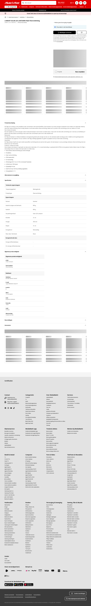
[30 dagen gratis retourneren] (11, 439)
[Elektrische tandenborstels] (52, 533)
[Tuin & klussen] (28, 419)
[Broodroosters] (28, 551)
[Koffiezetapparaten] (29, 513)
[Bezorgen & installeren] (10, 433)
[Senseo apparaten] (29, 521)
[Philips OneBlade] (50, 539)
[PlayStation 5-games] (71, 525)
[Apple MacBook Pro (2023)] (31, 485)
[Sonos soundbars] (8, 481)
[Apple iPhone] (70, 461)
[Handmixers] (28, 545)
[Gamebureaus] (70, 511)
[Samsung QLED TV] (9, 463)
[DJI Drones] (48, 465)
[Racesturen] (69, 507)
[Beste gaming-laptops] (51, 437)
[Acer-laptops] (28, 481)
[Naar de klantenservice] (10, 447)
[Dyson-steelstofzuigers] (10, 523)
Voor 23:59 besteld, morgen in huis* (68, 10)
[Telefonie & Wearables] (30, 409)
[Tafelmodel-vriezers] (29, 535)
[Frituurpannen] (28, 509)
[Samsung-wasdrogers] (9, 539)
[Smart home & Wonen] (30, 411)
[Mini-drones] (49, 467)
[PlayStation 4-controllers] (72, 515)
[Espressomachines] (29, 515)
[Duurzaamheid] (49, 401)
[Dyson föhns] (49, 525)
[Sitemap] (48, 425)
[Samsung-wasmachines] (10, 533)
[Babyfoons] (48, 527)
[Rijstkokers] (27, 547)
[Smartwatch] (70, 477)
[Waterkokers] (28, 527)
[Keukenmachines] (29, 539)
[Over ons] (48, 407)
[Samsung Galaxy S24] (72, 489)
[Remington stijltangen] (51, 517)
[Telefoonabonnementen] (72, 397)
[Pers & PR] (48, 423)
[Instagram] (8, 408)
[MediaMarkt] (12, 3)
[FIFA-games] (69, 505)
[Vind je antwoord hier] (12, 399)
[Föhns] (47, 507)
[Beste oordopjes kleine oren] (52, 451)
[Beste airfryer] (49, 441)
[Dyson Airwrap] (49, 505)
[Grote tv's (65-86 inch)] (9, 495)
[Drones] (48, 463)
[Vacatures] (48, 415)
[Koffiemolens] (28, 523)
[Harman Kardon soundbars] (10, 483)
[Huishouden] (28, 407)
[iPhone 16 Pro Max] (71, 469)
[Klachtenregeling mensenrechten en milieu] (55, 421)
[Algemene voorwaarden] (9, 594)
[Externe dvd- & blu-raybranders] (32, 487)
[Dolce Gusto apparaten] (30, 517)
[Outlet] (47, 409)
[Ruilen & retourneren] (9, 437)
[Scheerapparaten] (50, 509)
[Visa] (46, 571)
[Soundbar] (7, 477)
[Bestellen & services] (9, 431)
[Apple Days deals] (29, 423)
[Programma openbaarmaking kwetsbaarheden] (14, 597)
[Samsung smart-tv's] (9, 491)
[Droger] (6, 507)
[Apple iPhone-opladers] (72, 485)
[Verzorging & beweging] (30, 417)
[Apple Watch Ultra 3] (71, 481)
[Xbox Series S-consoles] (72, 533)
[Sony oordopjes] (8, 473)
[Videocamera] (49, 469)
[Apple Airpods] (8, 467)
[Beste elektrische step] (51, 445)
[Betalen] (6, 441)
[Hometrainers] (49, 549)
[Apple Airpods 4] (8, 469)
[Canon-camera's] (50, 459)
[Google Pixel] (70, 475)
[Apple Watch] (70, 479)
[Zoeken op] (23, 3)
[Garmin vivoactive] (71, 483)
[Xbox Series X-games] (72, 527)
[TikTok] (14, 408)
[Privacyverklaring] (37, 594)
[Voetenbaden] (49, 531)
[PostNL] (7, 571)
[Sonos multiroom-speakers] (10, 485)
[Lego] (68, 529)
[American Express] (59, 571)
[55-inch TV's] (7, 459)
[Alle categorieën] (11, 7)
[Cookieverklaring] (28, 594)
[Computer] (27, 397)
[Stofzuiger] (7, 509)
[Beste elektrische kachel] (51, 449)
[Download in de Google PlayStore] (32, 433)
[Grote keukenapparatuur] (31, 405)
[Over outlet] (7, 560)
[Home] (6, 17)
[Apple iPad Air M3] (29, 479)
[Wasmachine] (7, 505)
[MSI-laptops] (28, 473)
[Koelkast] (27, 531)
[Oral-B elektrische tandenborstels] (53, 535)
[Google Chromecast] (9, 487)
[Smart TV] (7, 461)
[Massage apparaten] (50, 521)
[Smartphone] (70, 459)
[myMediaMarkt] (49, 397)
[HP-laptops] (27, 461)
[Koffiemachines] (28, 511)
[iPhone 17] (69, 463)
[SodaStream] (28, 552)
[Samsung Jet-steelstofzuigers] (11, 525)
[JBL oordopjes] (8, 475)
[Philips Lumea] (49, 545)
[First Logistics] (7, 576)
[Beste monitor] (49, 431)
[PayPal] (34, 571)
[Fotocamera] (49, 457)
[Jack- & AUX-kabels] (9, 497)
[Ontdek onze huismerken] (72, 431)
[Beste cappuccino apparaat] (52, 443)
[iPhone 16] (69, 467)
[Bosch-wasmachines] (9, 529)
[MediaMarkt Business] (51, 403)
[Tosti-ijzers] (27, 549)
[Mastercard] (52, 571)
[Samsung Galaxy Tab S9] (30, 469)
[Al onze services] (70, 407)
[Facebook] (6, 408)
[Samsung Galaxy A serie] (72, 487)
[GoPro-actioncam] (50, 473)
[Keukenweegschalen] (30, 537)
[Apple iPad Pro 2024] (29, 477)
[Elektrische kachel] (8, 511)
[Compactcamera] (50, 471)
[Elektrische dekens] (9, 517)
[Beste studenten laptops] (30, 457)
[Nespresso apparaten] (30, 519)
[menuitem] (19, 6)
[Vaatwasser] (28, 529)
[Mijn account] (76, 3)
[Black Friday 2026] (29, 421)
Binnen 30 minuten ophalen (18, 10)
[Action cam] (48, 461)
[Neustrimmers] (49, 541)
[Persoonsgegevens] (19, 594)
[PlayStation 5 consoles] (72, 523)
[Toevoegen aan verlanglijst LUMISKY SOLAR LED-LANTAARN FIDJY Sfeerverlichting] (82, 32)
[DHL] (13, 571)
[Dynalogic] (19, 571)
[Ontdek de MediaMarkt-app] (31, 431)
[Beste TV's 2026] (50, 435)
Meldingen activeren (64, 32)
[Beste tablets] (49, 433)
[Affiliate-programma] (50, 417)
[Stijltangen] (48, 515)
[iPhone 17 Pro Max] (71, 465)
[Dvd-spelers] (7, 489)
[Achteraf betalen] (65, 571)
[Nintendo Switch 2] (71, 531)
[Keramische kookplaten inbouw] (11, 543)
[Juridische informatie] (50, 411)
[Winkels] (48, 399)
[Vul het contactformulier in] (13, 403)
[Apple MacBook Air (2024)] (31, 471)
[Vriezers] (27, 533)
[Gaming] (27, 415)
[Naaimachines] (8, 519)
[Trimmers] (48, 543)
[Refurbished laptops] (29, 465)
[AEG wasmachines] (9, 527)
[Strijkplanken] (7, 515)
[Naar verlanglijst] (80, 3)
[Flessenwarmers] (50, 529)
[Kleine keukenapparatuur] (31, 403)
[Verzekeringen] (70, 399)
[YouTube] (11, 408)
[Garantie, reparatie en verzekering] (12, 435)
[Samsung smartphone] (72, 471)
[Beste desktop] (49, 447)
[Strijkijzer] (7, 513)
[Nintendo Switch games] (72, 521)
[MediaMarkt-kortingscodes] (52, 419)
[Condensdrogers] (8, 537)
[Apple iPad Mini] (28, 475)
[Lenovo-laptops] (28, 459)
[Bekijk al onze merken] (72, 433)
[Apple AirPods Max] (9, 471)
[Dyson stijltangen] (50, 519)
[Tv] (26, 399)
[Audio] (26, 401)
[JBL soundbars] (8, 479)
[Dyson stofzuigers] (9, 521)
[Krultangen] (48, 511)
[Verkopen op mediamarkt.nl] (52, 413)
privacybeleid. (60, 41)
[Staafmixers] (28, 541)
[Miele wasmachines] (9, 531)
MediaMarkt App (42, 10)
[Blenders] (27, 543)
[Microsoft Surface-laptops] (31, 463)
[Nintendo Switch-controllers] (73, 519)
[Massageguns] (49, 523)
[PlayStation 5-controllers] (72, 513)
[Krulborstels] (49, 513)
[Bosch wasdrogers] (9, 535)
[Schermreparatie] (71, 401)
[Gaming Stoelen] (70, 509)
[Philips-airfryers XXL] (29, 507)
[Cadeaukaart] (70, 405)
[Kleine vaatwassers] (9, 545)
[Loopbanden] (49, 547)
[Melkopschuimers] (29, 525)
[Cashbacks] (48, 405)
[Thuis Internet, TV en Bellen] (73, 403)
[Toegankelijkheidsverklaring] (30, 597)
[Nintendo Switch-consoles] (73, 517)
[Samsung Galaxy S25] (72, 473)
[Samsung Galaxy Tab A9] (30, 483)
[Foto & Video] (28, 413)
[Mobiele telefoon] (71, 457)
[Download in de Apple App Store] (32, 435)
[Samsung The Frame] (9, 493)
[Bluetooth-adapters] (9, 499)
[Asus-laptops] (28, 467)
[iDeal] (27, 571)
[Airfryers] (27, 505)
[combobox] (40, 3)
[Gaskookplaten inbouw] (10, 541)
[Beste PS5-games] (50, 439)
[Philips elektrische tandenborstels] (53, 537)
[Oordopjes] (7, 465)
